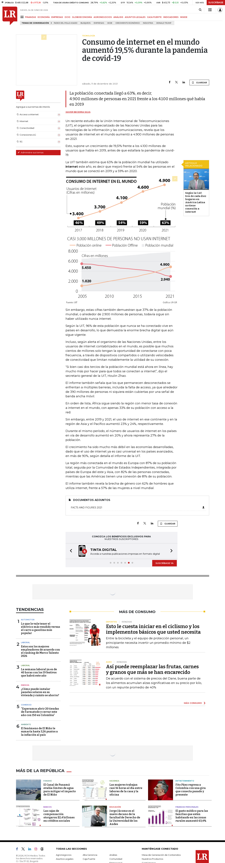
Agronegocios (63, 855)
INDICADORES (170, 17)
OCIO (67, 17)
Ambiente (26, 724)
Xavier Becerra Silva (78, 112)
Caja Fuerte (89, 859)
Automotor (28, 619)
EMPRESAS (57, 17)
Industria (148, 23)
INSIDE (183, 17)
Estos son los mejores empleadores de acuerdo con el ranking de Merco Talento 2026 (40, 651)
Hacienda (114, 781)
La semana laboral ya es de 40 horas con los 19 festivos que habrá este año (39, 672)
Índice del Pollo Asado (65, 23)
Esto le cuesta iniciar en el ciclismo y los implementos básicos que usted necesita (153, 629)
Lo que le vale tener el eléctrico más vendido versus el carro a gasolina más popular (40, 628)
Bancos (47, 807)
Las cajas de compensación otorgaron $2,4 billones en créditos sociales (59, 815)
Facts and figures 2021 (138, 507)
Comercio (26, 705)
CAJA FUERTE (154, 17)
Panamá (47, 781)
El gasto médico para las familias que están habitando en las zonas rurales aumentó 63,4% (191, 815)
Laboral (25, 642)
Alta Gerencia (90, 855)
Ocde (109, 23)
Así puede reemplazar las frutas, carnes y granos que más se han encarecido (152, 669)
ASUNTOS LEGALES (135, 17)
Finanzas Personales (186, 807)
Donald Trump (163, 23)
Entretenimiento (184, 781)
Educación (115, 807)
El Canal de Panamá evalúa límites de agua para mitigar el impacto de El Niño (59, 789)
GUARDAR (199, 82)
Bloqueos (85, 23)
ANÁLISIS (118, 17)
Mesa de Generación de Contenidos (161, 855)
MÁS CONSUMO (193, 703)
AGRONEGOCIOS (103, 17)
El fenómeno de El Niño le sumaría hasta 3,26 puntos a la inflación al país (39, 731)
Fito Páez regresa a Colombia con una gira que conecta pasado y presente (190, 789)
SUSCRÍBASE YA (164, 563)
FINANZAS (30, 17)
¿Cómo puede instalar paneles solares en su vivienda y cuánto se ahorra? (40, 692)
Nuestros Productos (152, 859)
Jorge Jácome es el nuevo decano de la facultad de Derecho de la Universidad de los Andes (124, 817)
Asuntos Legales (64, 859)
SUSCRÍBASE (215, 2)
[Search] (200, 10)
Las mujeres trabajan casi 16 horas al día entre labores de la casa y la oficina (125, 789)
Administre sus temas (30, 152)
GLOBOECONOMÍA (82, 17)
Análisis (113, 855)
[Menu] (22, 17)
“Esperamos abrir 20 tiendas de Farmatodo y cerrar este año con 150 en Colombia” (40, 712)
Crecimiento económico (128, 23)
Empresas (99, 23)
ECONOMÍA (44, 17)
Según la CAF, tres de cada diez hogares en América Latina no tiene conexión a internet (195, 202)
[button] (70, 551)
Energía (25, 685)
